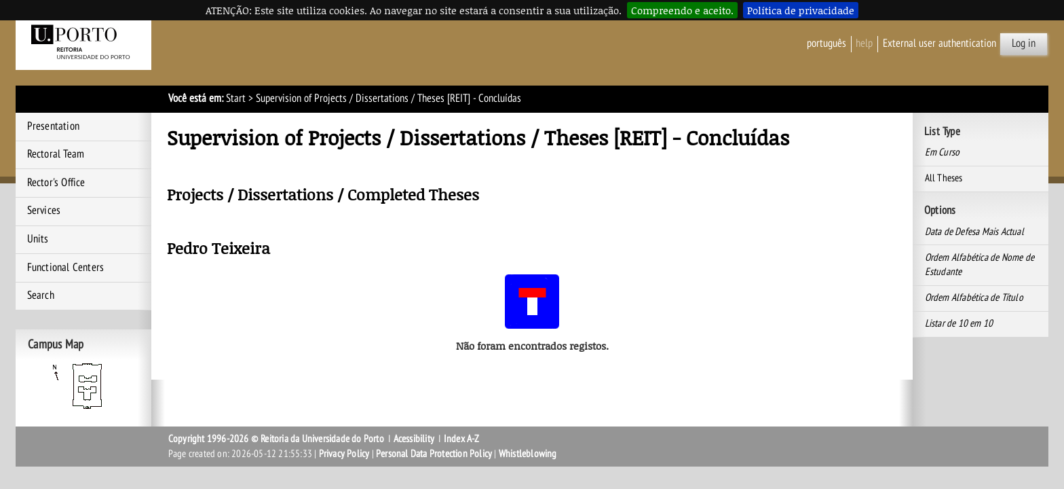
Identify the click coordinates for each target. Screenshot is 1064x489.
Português (826, 43)
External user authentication (939, 43)
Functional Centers (65, 267)
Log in (1024, 43)
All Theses (944, 178)
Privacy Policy (344, 454)
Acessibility (414, 439)
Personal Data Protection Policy (434, 454)
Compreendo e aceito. (682, 10)
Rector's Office (56, 182)
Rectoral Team (56, 154)
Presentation (53, 126)
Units (38, 239)
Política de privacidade (800, 10)
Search (40, 295)
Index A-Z (462, 439)
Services (44, 210)
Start (236, 98)
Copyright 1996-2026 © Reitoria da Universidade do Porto (276, 439)
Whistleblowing (528, 454)
